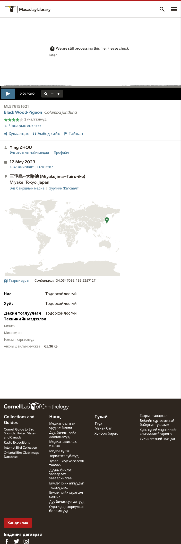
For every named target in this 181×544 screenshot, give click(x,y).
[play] (8, 94)
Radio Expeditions (17, 442)
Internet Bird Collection (20, 447)
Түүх (98, 423)
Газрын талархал (153, 416)
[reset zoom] (46, 94)
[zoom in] (58, 94)
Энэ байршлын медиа (27, 188)
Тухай (101, 417)
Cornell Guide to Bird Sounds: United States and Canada (20, 433)
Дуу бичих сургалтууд (67, 502)
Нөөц (55, 417)
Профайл (61, 152)
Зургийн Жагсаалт (64, 188)
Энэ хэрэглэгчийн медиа (29, 152)
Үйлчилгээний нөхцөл (157, 439)
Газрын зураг (17, 280)
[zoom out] (52, 94)
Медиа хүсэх (59, 451)
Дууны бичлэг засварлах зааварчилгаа (60, 474)
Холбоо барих (106, 433)
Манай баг (103, 428)
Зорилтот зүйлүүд (64, 456)
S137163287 (31, 167)
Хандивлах (18, 523)
